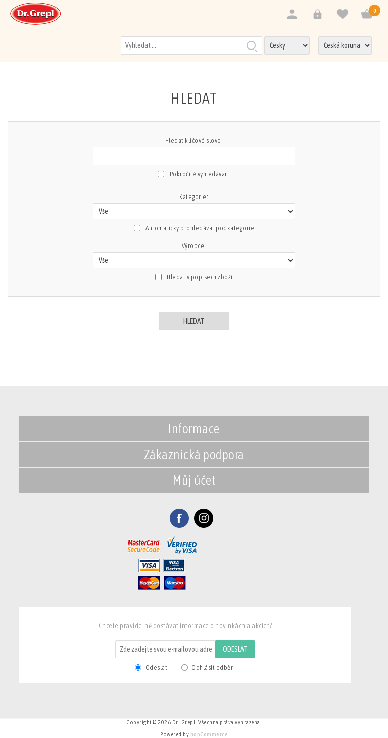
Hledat (252, 46)
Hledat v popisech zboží (200, 277)
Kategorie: (193, 197)
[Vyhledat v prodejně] (191, 45)
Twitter (203, 518)
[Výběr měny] (345, 45)
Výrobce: (194, 246)
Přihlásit (317, 14)
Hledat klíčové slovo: (194, 140)
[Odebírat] (165, 649)
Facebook (179, 518)
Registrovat (292, 14)
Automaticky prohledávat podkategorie (200, 228)
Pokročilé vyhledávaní (200, 174)
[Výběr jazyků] (287, 45)
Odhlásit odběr (212, 667)
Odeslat (235, 649)
